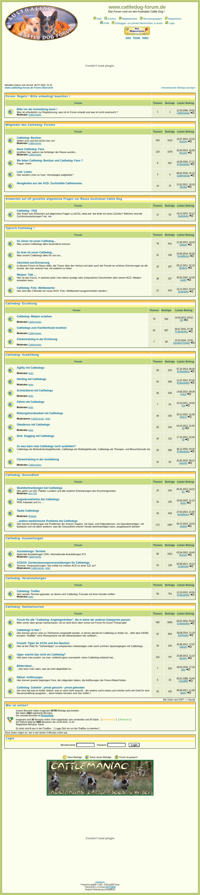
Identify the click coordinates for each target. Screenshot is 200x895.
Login (170, 23)
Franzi (183, 394)
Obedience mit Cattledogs (33, 424)
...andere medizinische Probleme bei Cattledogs (47, 521)
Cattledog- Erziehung (21, 303)
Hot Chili (32, 493)
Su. (183, 491)
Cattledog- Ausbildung (22, 354)
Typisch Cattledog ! (20, 228)
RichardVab (47, 715)
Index (145, 37)
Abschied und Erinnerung (33, 262)
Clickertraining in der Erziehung (37, 339)
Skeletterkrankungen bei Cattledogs (40, 488)
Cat (183, 405)
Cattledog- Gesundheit (22, 475)
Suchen (110, 18)
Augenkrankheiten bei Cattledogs (38, 499)
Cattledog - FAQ (27, 210)
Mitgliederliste (128, 18)
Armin (183, 503)
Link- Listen (24, 172)
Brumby (183, 141)
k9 (183, 428)
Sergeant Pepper (181, 343)
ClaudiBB (183, 681)
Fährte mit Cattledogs (30, 401)
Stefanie (32, 516)
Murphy (183, 658)
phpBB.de (111, 889)
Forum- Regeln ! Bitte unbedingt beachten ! (38, 96)
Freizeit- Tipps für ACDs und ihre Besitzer (43, 643)
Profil (104, 23)
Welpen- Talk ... (26, 274)
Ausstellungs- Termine (31, 551)
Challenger (183, 566)
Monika (183, 187)
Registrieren (173, 18)
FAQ (97, 18)
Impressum (99, 882)
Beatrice (183, 268)
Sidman (183, 245)
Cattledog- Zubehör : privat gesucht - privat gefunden (51, 687)
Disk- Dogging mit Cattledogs (35, 436)
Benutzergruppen (151, 18)
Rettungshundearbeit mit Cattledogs (40, 413)
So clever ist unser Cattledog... (36, 241)
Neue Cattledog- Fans (30, 149)
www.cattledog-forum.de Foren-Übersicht (29, 87)
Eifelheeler (183, 635)
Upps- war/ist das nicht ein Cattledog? (41, 654)
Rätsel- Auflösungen (30, 677)
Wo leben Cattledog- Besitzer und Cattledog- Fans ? (50, 160)
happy (183, 693)
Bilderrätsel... (25, 666)
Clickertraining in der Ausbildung (38, 459)
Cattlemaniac (34, 115)
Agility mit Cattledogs (30, 367)
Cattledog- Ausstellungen (24, 538)
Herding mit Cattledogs (31, 379)
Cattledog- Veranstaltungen (26, 578)
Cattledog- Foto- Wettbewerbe (36, 287)
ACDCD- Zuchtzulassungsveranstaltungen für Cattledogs (53, 562)
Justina (183, 526)
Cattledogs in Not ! (29, 630)
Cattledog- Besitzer (29, 137)
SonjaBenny (183, 256)
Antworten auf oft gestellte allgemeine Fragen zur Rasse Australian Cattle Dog (64, 198)
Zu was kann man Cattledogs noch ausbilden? (46, 446)
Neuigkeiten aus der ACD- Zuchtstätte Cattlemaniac (49, 183)
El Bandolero (183, 164)
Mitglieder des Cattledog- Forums (30, 124)
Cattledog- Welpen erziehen (34, 316)
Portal (136, 37)
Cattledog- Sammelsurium (25, 606)
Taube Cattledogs (28, 510)
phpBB (93, 884)
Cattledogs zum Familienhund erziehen (42, 327)
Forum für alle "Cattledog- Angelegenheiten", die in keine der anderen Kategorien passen (73, 619)
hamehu (183, 463)
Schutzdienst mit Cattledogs (35, 390)
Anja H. (183, 417)
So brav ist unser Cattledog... (35, 252)
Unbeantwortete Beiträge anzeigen (178, 88)
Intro (128, 37)
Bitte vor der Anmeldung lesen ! (37, 109)
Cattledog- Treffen (28, 591)
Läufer (183, 280)
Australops (183, 216)
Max (183, 669)
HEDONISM (110, 887)
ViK (181, 320)
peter (31, 373)
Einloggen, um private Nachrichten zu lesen (137, 23)
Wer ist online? (17, 705)
